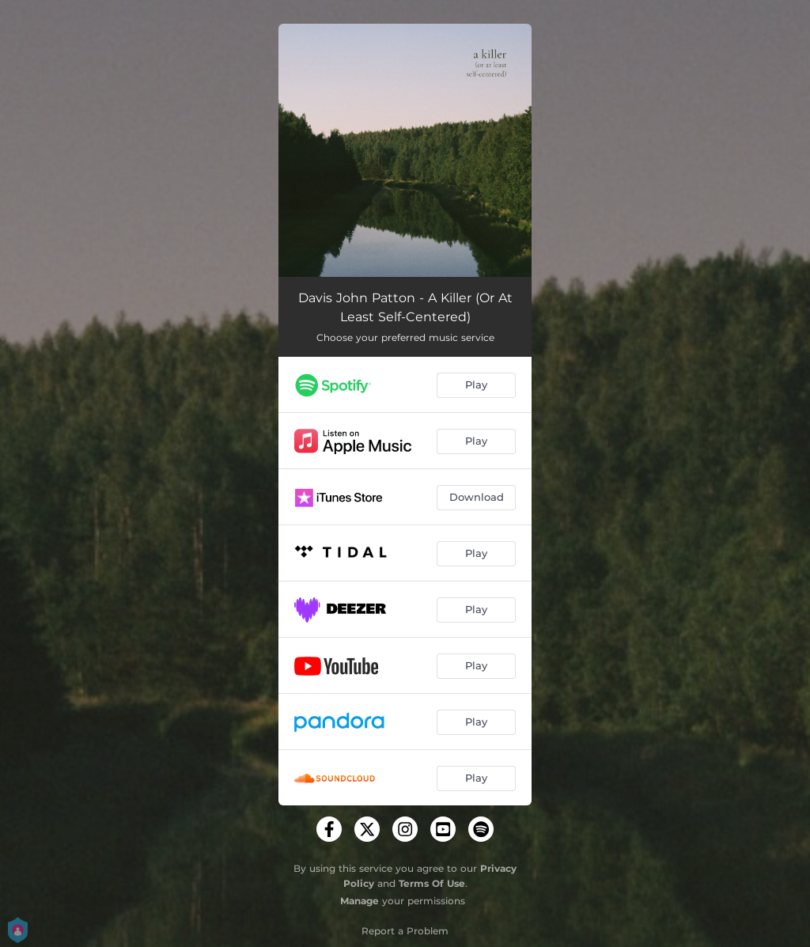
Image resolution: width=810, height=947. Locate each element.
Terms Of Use (432, 883)
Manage (359, 901)
